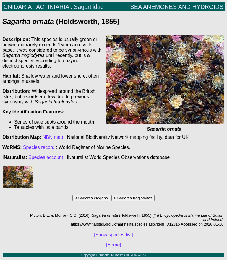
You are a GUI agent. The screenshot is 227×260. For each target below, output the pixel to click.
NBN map (53, 137)
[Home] (113, 244)
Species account (45, 157)
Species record (39, 147)
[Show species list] (113, 234)
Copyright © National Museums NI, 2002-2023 (113, 255)
